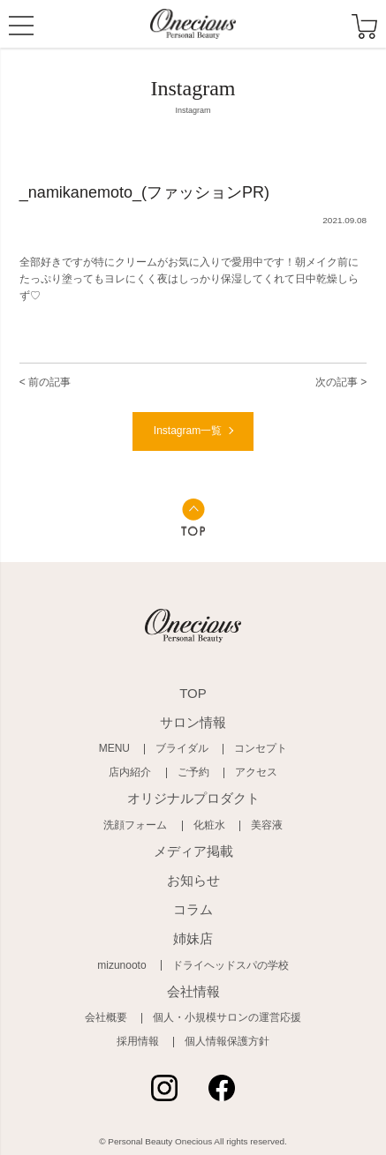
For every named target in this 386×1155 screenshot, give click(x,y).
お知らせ (193, 880)
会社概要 (106, 1017)
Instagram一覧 (188, 430)
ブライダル (181, 748)
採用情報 (138, 1041)
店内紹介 (130, 772)
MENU (21, 27)
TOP (193, 693)
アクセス (256, 772)
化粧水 (209, 825)
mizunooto (121, 965)
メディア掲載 (193, 851)
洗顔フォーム (135, 825)
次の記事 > (341, 382)
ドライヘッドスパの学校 (230, 965)
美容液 (267, 825)
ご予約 (193, 772)
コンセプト (260, 748)
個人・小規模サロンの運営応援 (227, 1017)
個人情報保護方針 (227, 1041)
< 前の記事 (45, 382)
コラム (193, 909)
